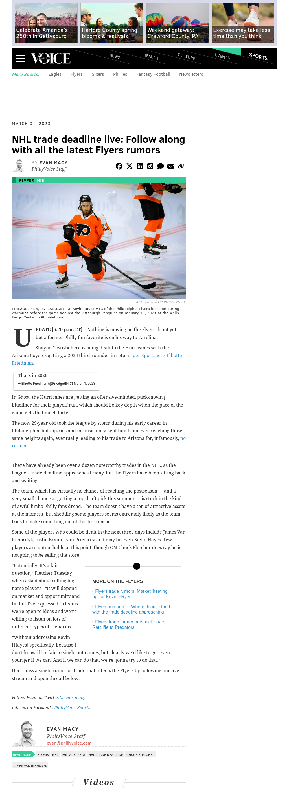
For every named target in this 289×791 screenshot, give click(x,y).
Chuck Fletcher (140, 754)
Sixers (98, 74)
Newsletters (191, 74)
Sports (258, 56)
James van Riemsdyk (30, 765)
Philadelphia (73, 754)
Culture (186, 56)
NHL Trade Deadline (106, 754)
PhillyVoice (50, 58)
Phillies (120, 74)
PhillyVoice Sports (72, 707)
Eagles (55, 74)
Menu (20, 58)
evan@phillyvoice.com (69, 743)
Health (150, 56)
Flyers (77, 74)
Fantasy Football (153, 74)
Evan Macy (53, 162)
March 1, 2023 (84, 384)
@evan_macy (72, 697)
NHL (41, 180)
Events (222, 56)
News (115, 56)
